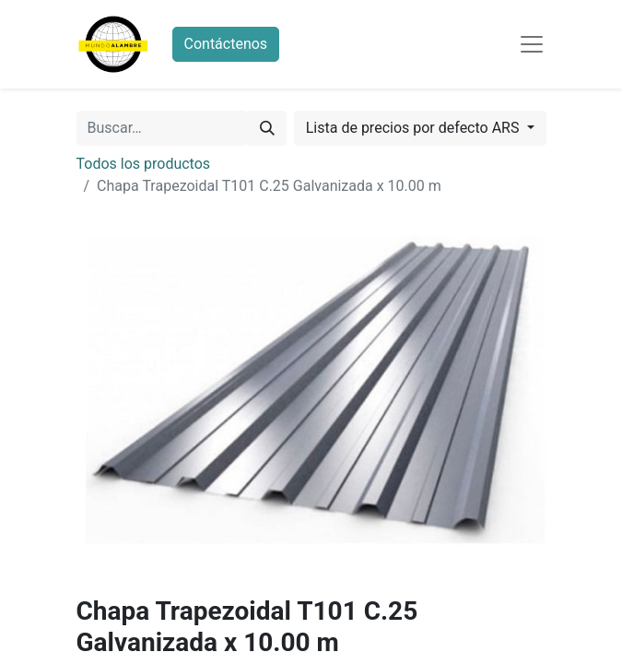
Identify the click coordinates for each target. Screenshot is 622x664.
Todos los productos (143, 163)
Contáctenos (226, 44)
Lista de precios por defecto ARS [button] (414, 127)
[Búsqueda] (267, 128)
